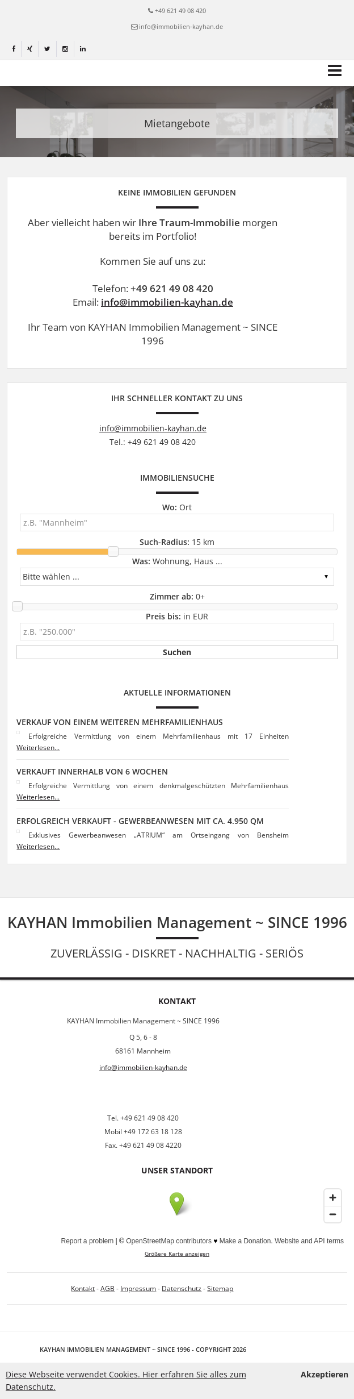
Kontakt (83, 1288)
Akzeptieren (324, 1374)
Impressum (138, 1288)
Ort (177, 507)
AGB (107, 1288)
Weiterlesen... (38, 747)
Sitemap (220, 1288)
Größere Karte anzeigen (177, 1254)
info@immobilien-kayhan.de (181, 26)
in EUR (177, 616)
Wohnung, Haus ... (177, 561)
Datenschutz (181, 1288)
